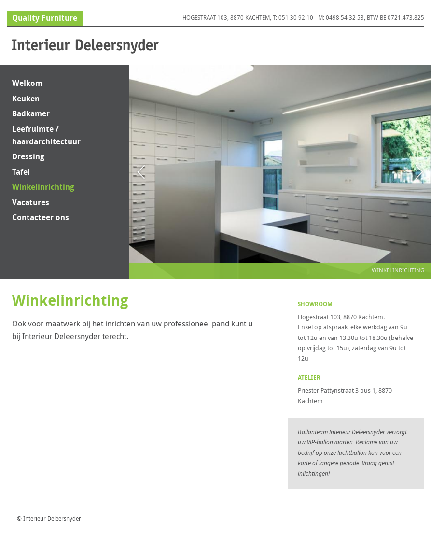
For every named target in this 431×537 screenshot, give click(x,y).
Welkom (27, 83)
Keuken (26, 98)
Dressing (28, 156)
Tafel (21, 172)
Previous (160, 171)
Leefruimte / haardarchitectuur (46, 135)
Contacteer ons (40, 217)
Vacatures (30, 202)
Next (400, 171)
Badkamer (31, 113)
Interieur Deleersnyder (85, 46)
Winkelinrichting (43, 187)
